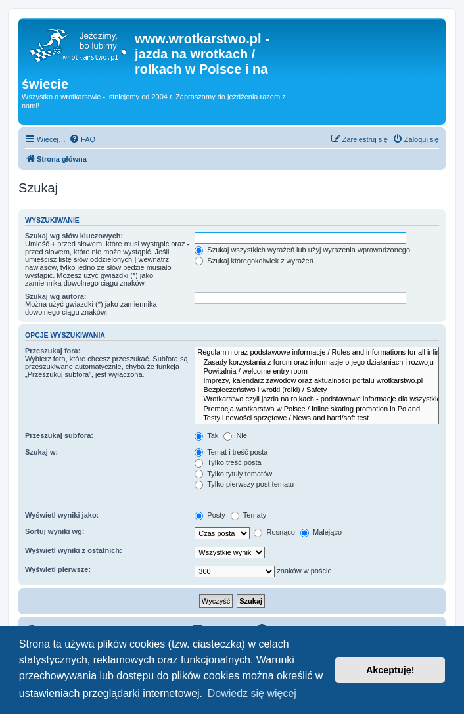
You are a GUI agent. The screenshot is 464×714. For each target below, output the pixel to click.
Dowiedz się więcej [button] (252, 693)
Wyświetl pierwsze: (58, 569)
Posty (210, 515)
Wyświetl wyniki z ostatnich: (73, 550)
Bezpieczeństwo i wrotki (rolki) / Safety (317, 390)
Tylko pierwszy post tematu (244, 484)
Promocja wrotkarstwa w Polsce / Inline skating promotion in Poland (317, 409)
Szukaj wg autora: (56, 296)
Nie (235, 435)
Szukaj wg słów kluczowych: (74, 236)
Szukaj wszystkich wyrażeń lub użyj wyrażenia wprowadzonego (302, 250)
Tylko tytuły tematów (233, 474)
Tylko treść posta (228, 462)
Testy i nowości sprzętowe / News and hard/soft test (317, 418)
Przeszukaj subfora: (59, 435)
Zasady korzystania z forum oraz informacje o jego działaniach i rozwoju (317, 362)
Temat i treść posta (231, 452)
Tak (206, 435)
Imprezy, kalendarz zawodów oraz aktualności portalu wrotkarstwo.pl (317, 381)
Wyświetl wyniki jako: (62, 515)
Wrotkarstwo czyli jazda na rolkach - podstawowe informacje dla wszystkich (317, 399)
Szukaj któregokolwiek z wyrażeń (254, 261)
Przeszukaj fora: (52, 351)
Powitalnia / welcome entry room (317, 371)
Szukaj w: (41, 452)
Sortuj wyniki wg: (54, 531)
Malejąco (321, 532)
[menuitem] (82, 139)
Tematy (248, 515)
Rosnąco (274, 532)
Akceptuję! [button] (390, 670)
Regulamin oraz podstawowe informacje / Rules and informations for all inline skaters (317, 352)
